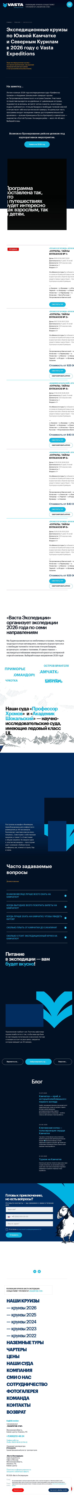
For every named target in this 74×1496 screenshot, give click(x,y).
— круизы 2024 (21, 1322)
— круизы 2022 (21, 1336)
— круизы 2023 (21, 1329)
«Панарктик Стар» (36, 1291)
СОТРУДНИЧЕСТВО (27, 1384)
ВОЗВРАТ (16, 1412)
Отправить (14, 1235)
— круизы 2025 (21, 1315)
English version (13, 1421)
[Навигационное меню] (69, 4)
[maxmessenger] (39, 1271)
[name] (29, 1209)
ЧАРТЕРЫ (17, 1350)
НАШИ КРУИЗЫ (23, 1301)
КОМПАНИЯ (19, 1370)
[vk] (34, 1271)
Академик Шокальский (30, 716)
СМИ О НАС (19, 1377)
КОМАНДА (18, 1398)
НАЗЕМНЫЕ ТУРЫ (25, 1342)
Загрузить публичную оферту (18, 1471)
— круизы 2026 (21, 1308)
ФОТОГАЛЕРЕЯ (22, 1391)
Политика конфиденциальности (19, 1470)
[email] (29, 1223)
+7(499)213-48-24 (15, 1436)
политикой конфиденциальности (29, 1229)
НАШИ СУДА (20, 1363)
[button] (38, 1062)
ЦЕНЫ (13, 1356)
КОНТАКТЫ (18, 1405)
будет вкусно (19, 964)
